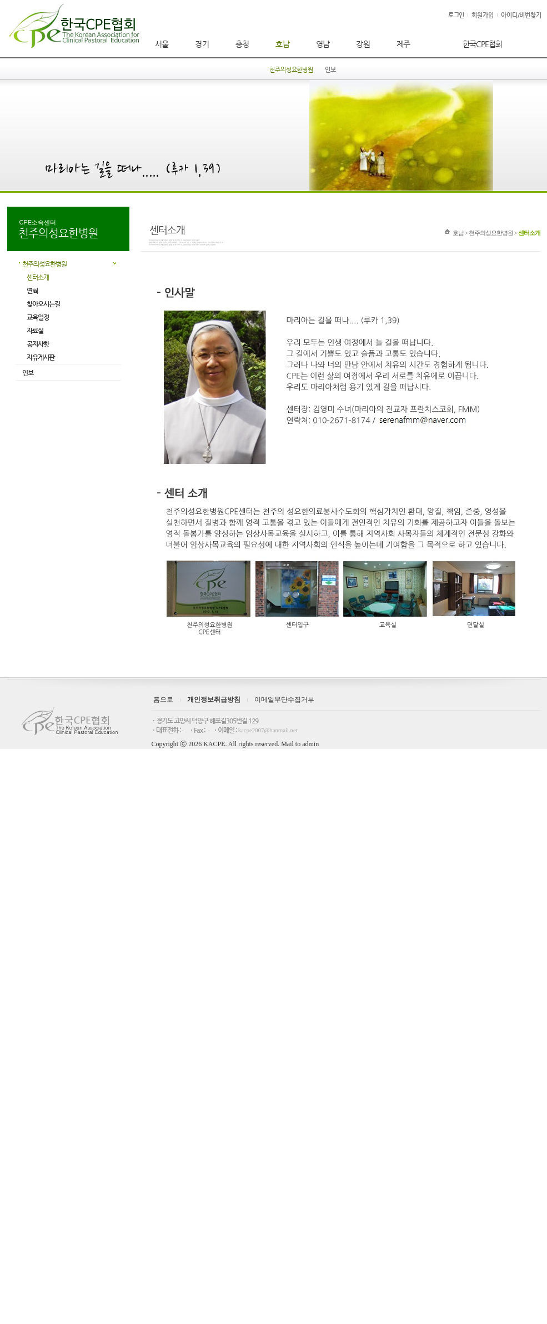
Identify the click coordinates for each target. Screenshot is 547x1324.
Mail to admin (300, 744)
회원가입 (482, 15)
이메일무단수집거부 (284, 699)
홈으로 (163, 699)
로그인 (456, 15)
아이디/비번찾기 (521, 15)
